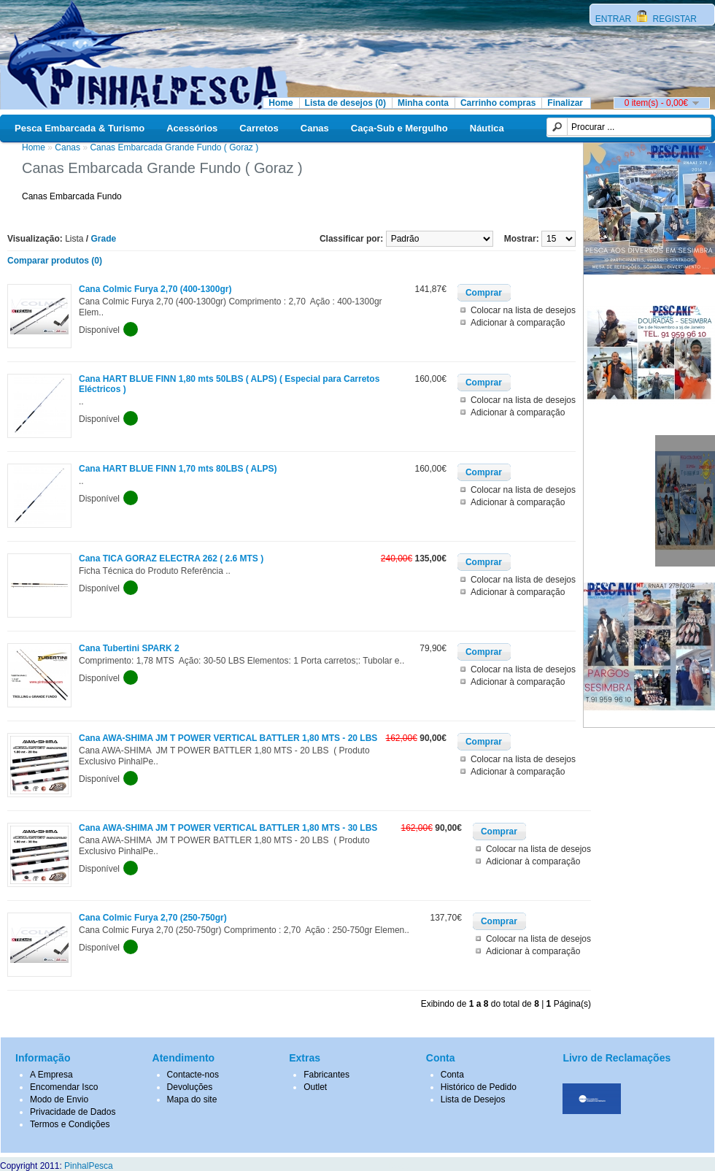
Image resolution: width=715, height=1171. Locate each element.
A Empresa (51, 1075)
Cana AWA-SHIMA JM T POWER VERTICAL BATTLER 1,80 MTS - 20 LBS (228, 738)
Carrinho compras (498, 103)
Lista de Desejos (473, 1099)
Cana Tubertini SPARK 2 (129, 648)
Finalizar (565, 103)
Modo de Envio (59, 1099)
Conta (452, 1075)
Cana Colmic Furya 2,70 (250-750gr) (153, 918)
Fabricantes (326, 1075)
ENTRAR (614, 19)
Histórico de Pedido (479, 1087)
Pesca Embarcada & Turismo (79, 128)
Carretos (258, 128)
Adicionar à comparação (518, 323)
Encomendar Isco (64, 1087)
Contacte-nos (193, 1075)
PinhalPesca (88, 1166)
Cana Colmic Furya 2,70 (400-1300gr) (155, 289)
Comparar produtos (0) (54, 261)
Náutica (487, 128)
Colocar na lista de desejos (523, 310)
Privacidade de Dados (72, 1112)
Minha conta (423, 103)
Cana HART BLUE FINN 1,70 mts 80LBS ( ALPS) (178, 469)
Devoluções (190, 1087)
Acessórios (191, 128)
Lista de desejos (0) (345, 103)
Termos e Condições (69, 1124)
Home (280, 103)
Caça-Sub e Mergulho (399, 128)
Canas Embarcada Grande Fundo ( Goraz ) (174, 147)
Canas (315, 128)
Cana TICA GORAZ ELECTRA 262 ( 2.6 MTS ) (171, 558)
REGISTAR (673, 19)
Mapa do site (192, 1099)
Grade (104, 239)
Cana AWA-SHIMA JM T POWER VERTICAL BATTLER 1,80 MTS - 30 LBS (228, 828)
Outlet (315, 1087)
